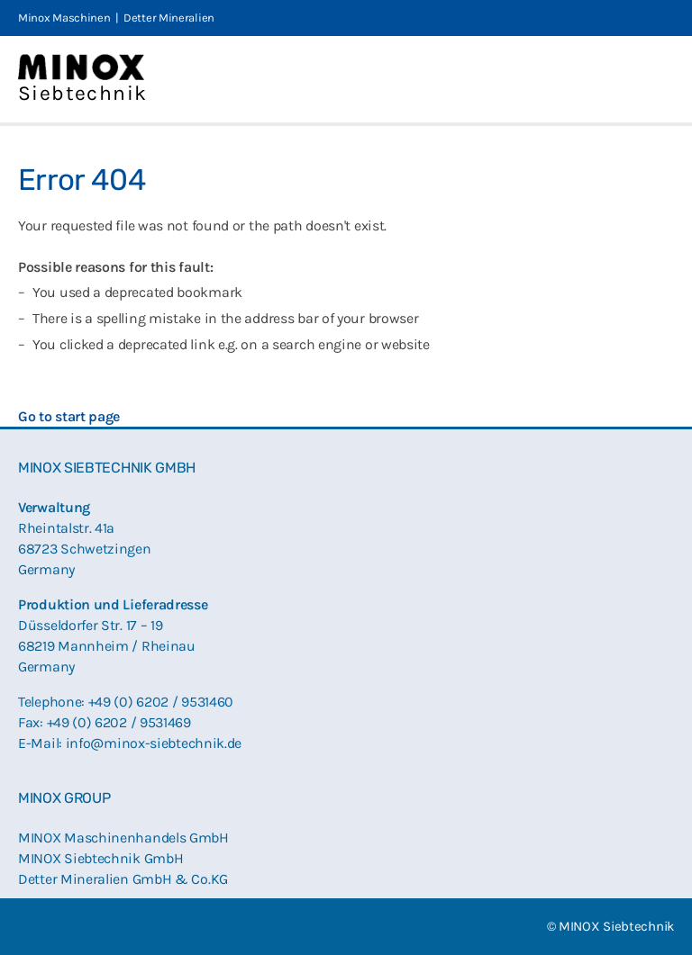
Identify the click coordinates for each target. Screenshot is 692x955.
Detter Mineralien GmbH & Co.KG (123, 878)
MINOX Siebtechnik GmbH (100, 858)
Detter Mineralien (168, 17)
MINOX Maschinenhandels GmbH (123, 837)
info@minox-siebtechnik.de (154, 743)
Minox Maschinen (64, 17)
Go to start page (69, 416)
